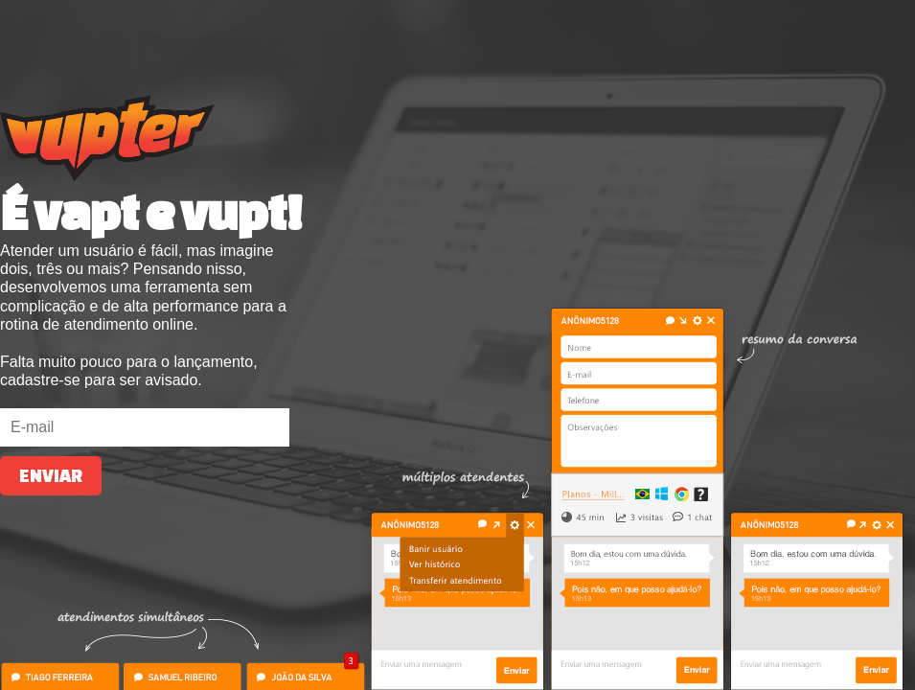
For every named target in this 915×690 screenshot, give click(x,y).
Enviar (50, 476)
